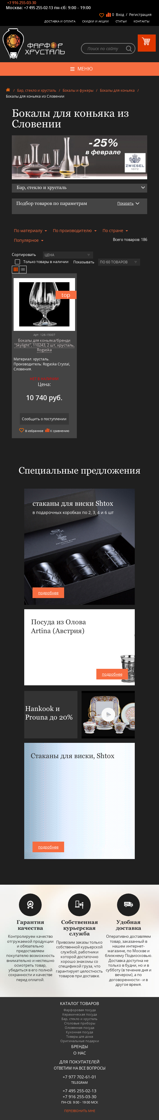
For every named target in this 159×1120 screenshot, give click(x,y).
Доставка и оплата (59, 21)
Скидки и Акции (95, 21)
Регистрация (140, 14)
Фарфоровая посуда (80, 1010)
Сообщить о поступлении (44, 418)
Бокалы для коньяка (117, 90)
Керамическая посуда (79, 1014)
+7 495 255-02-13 (38, 7)
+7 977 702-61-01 (79, 1077)
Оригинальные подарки (79, 1041)
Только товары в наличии (42, 261)
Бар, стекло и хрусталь (36, 90)
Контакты (142, 21)
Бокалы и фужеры (78, 90)
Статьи (121, 21)
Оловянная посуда (79, 1027)
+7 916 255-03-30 (21, 2)
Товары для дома (79, 1036)
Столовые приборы (79, 1023)
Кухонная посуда (79, 1032)
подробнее (48, 592)
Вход (120, 14)
